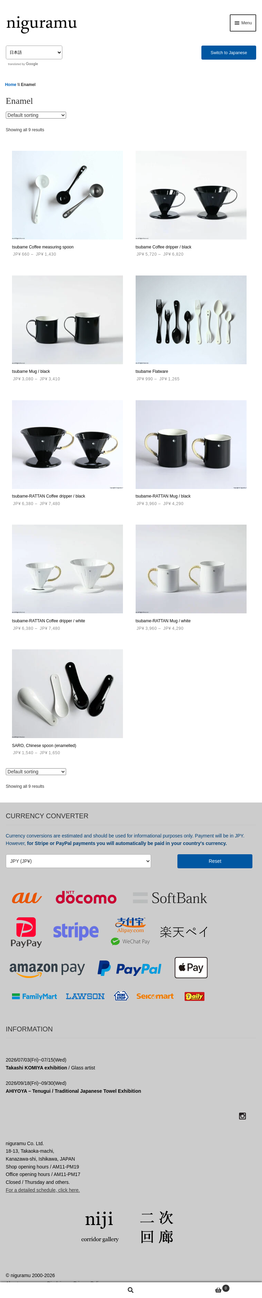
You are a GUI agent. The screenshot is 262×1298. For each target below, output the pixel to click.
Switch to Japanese (229, 52)
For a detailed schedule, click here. (43, 1190)
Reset (215, 861)
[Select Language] (34, 52)
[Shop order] (36, 115)
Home (10, 84)
